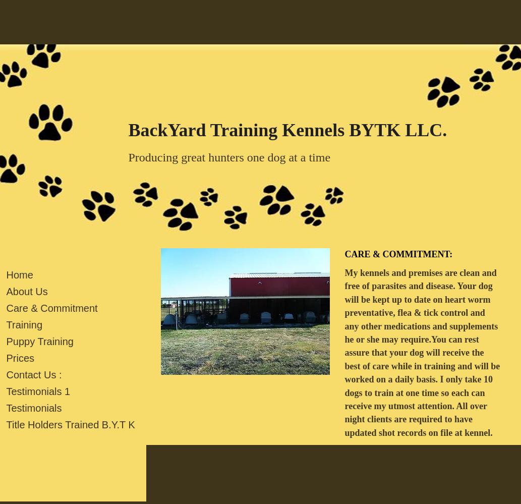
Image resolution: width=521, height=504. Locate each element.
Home (20, 275)
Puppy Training (40, 341)
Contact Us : (34, 374)
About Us (27, 291)
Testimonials (34, 408)
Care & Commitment (52, 308)
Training (25, 324)
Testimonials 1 (39, 391)
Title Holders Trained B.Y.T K (71, 424)
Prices (21, 358)
